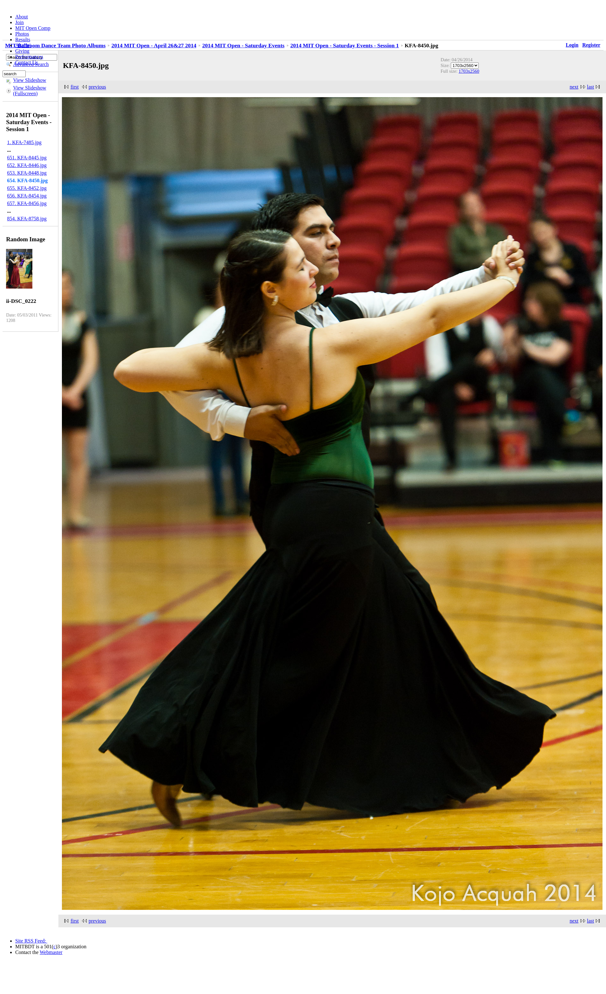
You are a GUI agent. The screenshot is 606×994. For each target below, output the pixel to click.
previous (97, 87)
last (590, 87)
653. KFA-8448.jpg (27, 173)
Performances (29, 56)
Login (572, 45)
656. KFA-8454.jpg (27, 195)
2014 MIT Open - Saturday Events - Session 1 (344, 45)
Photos (22, 34)
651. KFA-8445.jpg (27, 157)
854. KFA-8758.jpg (27, 218)
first (74, 87)
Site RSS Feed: (31, 941)
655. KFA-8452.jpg (27, 188)
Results (22, 39)
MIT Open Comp (32, 28)
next (573, 87)
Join (19, 22)
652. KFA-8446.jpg (27, 165)
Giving (22, 51)
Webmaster (51, 952)
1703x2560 (469, 71)
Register (591, 45)
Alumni (23, 45)
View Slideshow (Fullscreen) (29, 90)
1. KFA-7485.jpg (24, 142)
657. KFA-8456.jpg (27, 203)
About (21, 16)
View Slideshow (29, 80)
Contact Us (26, 62)
